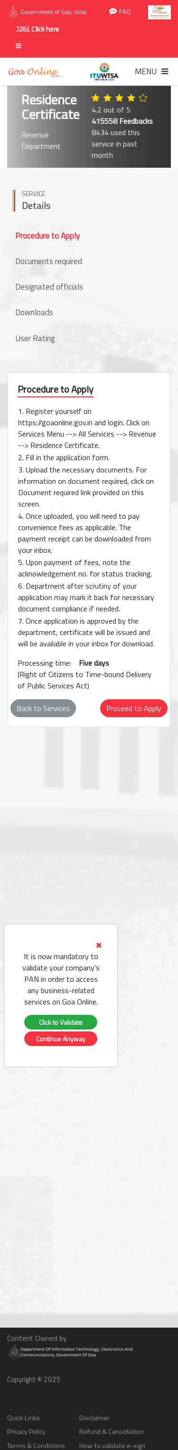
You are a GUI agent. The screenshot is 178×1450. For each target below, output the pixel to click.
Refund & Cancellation (111, 1432)
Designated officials (49, 287)
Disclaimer (94, 1418)
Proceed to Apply (133, 708)
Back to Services (43, 708)
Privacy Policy (26, 1432)
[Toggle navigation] (151, 71)
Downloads (34, 312)
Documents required (48, 261)
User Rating (35, 338)
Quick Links (23, 1418)
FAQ (120, 11)
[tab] (60, 973)
